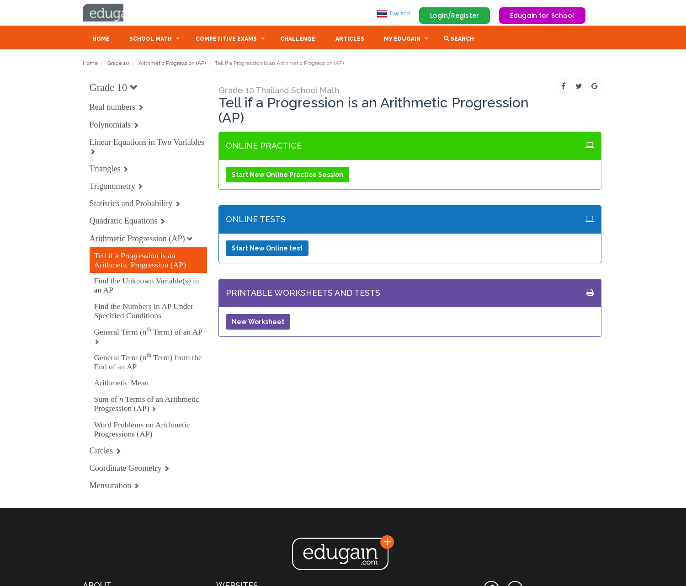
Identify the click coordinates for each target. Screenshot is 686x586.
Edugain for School (542, 15)
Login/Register (454, 15)
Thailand (393, 13)
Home (101, 40)
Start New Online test (267, 249)
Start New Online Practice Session (287, 175)
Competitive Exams (226, 40)
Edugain (117, 13)
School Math (150, 40)
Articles (349, 40)
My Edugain (402, 40)
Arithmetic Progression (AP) (172, 64)
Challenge (297, 40)
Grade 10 (118, 64)
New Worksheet (258, 322)
